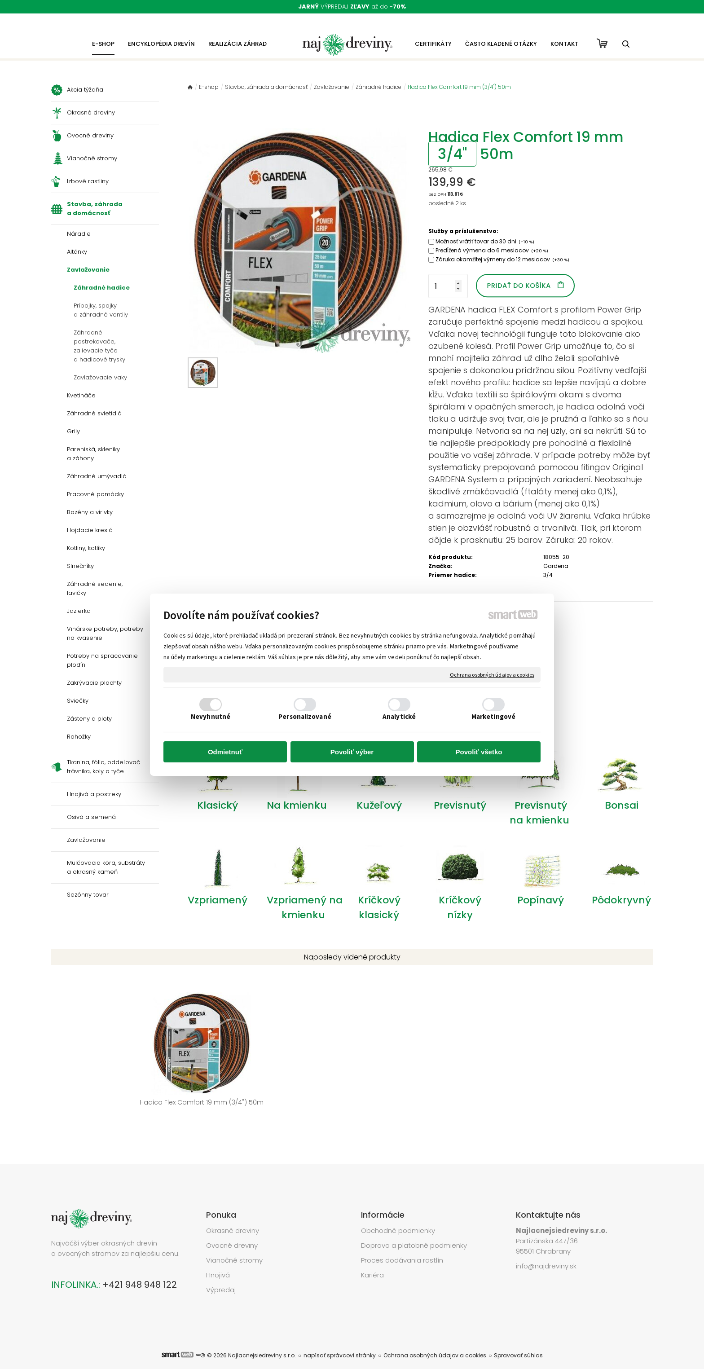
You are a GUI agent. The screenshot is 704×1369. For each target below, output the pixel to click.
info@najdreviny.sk (546, 1252)
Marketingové (493, 716)
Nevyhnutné (210, 716)
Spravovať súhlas (518, 1342)
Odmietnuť (225, 752)
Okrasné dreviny (232, 1217)
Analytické (399, 716)
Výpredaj (221, 1276)
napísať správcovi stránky (340, 1342)
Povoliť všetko (479, 752)
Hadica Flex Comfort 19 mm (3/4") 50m (120, 1102)
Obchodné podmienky (398, 1217)
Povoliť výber (352, 752)
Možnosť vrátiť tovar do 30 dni (485, 241)
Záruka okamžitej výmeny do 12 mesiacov (502, 259)
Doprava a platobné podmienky (414, 1232)
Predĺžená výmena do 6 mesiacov (492, 250)
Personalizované (304, 716)
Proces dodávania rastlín (403, 1246)
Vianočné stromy (234, 1246)
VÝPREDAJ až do (352, 6)
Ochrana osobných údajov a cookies (492, 674)
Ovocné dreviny (232, 1232)
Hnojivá (218, 1261)
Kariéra (372, 1261)
